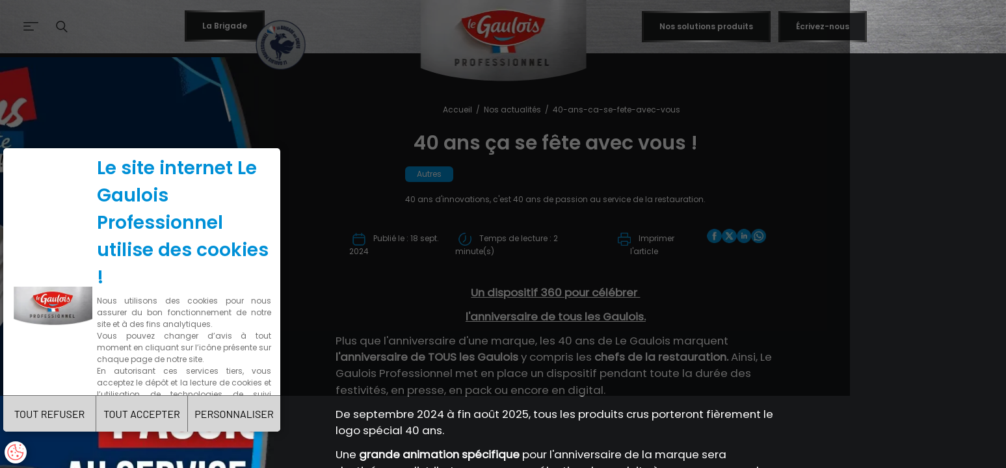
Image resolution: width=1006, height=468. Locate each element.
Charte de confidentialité (170, 352)
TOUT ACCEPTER (167, 406)
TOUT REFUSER (58, 406)
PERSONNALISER (276, 406)
